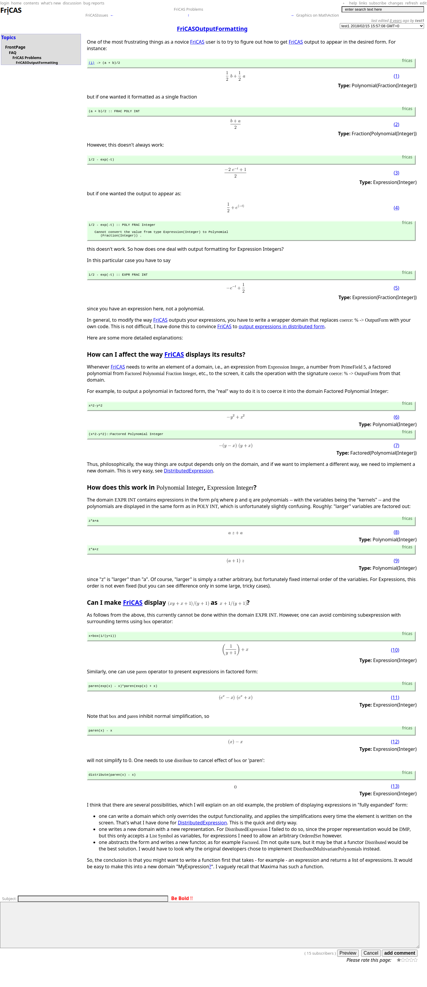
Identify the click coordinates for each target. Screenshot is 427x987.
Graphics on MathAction (317, 15)
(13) (395, 801)
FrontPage (15, 47)
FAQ (12, 52)
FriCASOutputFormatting (37, 62)
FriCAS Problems (188, 9)
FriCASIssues (96, 15)
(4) (396, 210)
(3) (396, 175)
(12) (395, 755)
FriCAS (197, 42)
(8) (396, 542)
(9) (396, 571)
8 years (396, 20)
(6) (396, 425)
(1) (92, 63)
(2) (396, 126)
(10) (395, 662)
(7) (396, 454)
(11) (395, 710)
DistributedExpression (188, 480)
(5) (396, 295)
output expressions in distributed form (282, 333)
